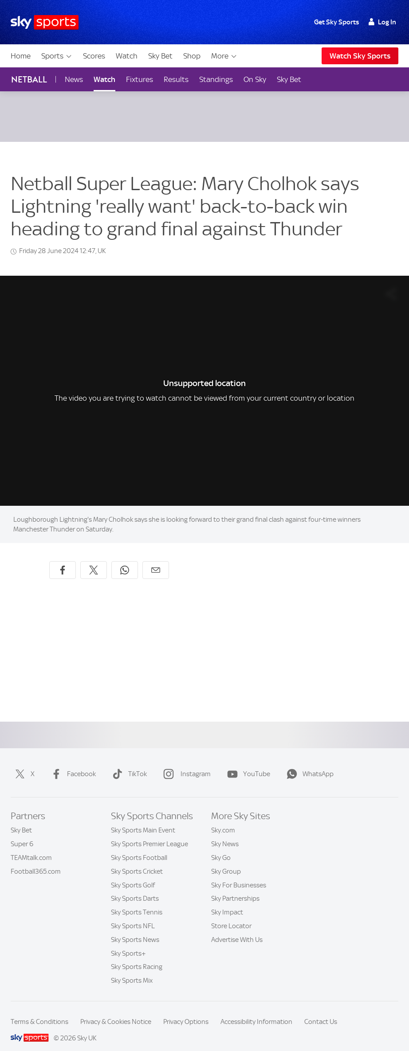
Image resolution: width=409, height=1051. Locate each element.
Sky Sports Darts (135, 888)
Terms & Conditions (39, 1011)
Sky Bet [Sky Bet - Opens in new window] (289, 79)
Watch (127, 55)
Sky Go (221, 847)
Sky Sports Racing (136, 956)
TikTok (128, 763)
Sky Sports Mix (132, 970)
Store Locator (231, 915)
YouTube (247, 763)
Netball (29, 79)
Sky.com (223, 820)
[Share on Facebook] (62, 559)
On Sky (255, 79)
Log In (382, 22)
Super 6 (22, 833)
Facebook (71, 763)
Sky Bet (160, 55)
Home (21, 55)
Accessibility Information (256, 1011)
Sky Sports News (135, 929)
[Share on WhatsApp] (124, 559)
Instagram (185, 763)
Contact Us (320, 1011)
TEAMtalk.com (31, 847)
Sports (56, 55)
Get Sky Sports (336, 22)
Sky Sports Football (139, 847)
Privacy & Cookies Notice (115, 1011)
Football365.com (36, 861)
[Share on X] (93, 559)
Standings (216, 79)
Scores (94, 55)
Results (176, 79)
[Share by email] (155, 559)
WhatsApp (308, 763)
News (74, 79)
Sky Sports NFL (133, 915)
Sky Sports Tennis (136, 902)
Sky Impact (227, 902)
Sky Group (226, 861)
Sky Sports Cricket (137, 861)
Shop (192, 55)
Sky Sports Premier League (149, 833)
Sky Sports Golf (133, 875)
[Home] (45, 22)
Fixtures (139, 79)
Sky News (225, 833)
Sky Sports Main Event (143, 820)
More (224, 55)
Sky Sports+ (128, 943)
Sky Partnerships (235, 888)
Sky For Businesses (238, 875)
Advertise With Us (237, 929)
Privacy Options (185, 1011)
